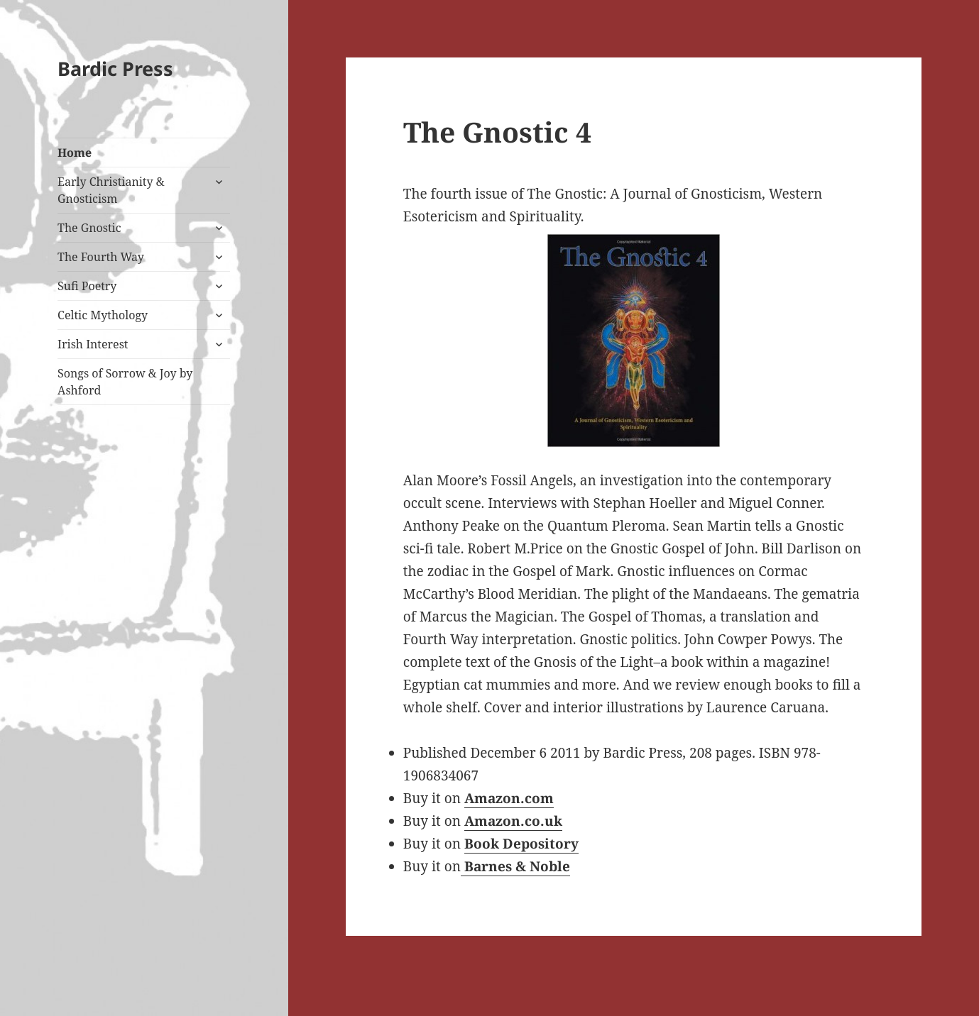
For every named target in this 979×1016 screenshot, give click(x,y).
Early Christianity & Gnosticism (111, 190)
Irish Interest (93, 344)
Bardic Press (115, 68)
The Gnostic (89, 228)
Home (75, 152)
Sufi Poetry (87, 286)
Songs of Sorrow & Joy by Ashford (125, 381)
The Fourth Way (101, 257)
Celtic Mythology (103, 315)
